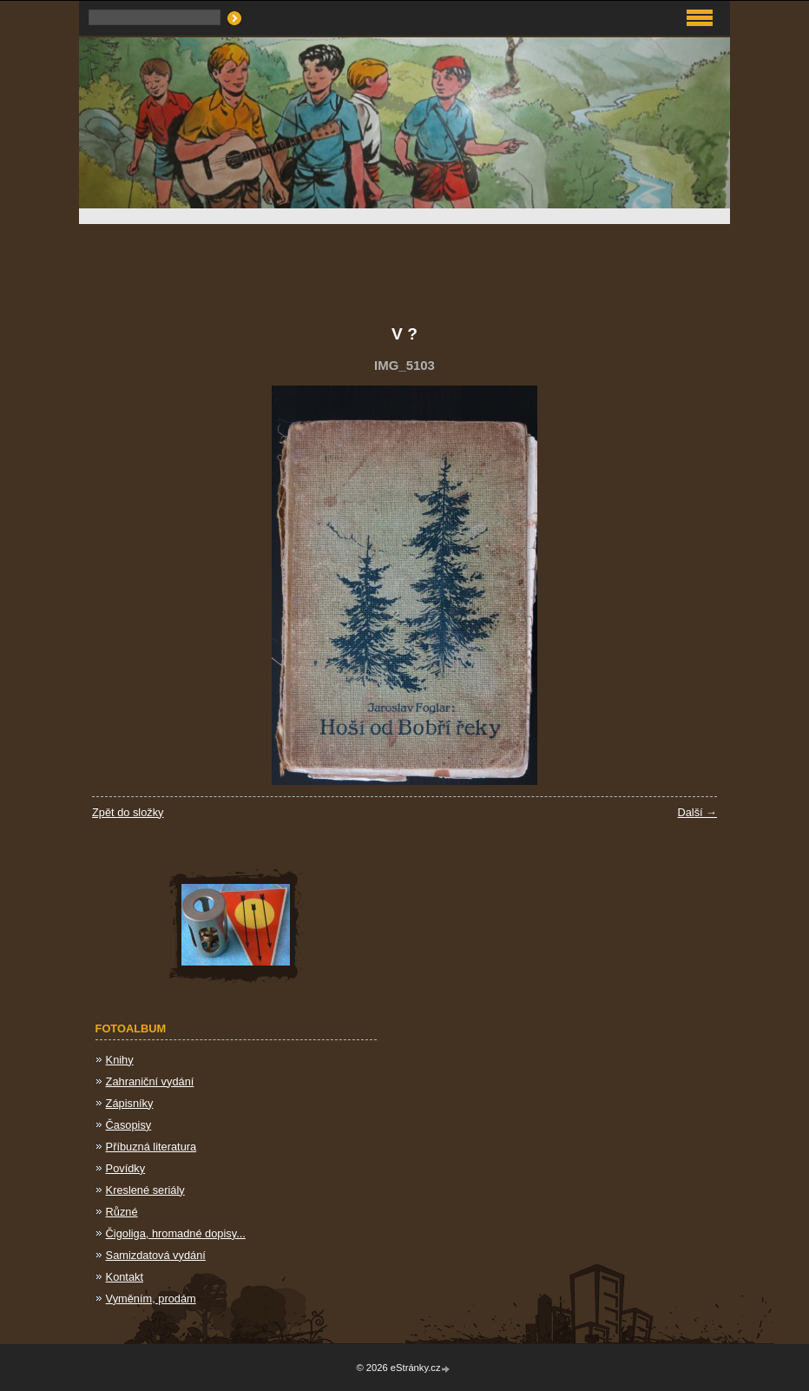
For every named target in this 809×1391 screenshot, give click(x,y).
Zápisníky (130, 1103)
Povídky (126, 1168)
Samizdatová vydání (156, 1255)
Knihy (120, 1059)
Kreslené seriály (145, 1190)
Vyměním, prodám (151, 1298)
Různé (122, 1211)
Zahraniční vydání (150, 1081)
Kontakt (124, 1276)
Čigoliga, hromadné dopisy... (176, 1233)
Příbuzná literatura (151, 1146)
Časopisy (129, 1124)
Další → (697, 812)
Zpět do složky (128, 812)
